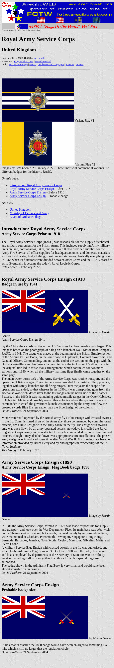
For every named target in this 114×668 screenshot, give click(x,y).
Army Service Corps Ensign (28, 192)
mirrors (79, 64)
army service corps (23, 61)
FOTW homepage (18, 64)
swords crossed (43, 61)
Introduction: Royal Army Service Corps (36, 185)
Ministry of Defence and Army (29, 213)
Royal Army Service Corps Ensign (32, 188)
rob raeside (39, 57)
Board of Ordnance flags (25, 216)
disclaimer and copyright (51, 64)
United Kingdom (20, 209)
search (32, 64)
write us (70, 64)
